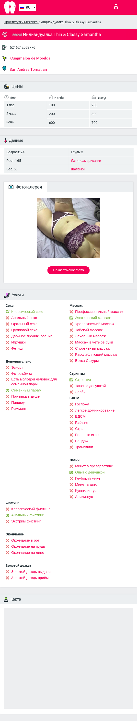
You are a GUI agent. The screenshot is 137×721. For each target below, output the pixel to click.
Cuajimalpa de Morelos (26, 58)
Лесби (80, 392)
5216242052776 (22, 47)
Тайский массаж (89, 330)
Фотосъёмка (21, 373)
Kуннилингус (85, 490)
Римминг (18, 408)
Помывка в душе (25, 396)
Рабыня (81, 422)
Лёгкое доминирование (94, 410)
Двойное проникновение (32, 336)
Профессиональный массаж (99, 311)
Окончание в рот (25, 540)
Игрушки (18, 342)
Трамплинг (84, 447)
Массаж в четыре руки (94, 342)
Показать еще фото (68, 270)
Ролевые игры (87, 435)
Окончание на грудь (28, 546)
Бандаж (81, 441)
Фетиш (17, 348)
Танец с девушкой (90, 386)
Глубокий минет (88, 478)
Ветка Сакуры (87, 360)
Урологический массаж (94, 324)
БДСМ (80, 416)
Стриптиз (83, 380)
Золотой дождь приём (29, 578)
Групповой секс (24, 330)
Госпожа (82, 404)
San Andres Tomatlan (24, 69)
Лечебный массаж (90, 336)
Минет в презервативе (94, 466)
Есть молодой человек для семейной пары (34, 381)
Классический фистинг (30, 509)
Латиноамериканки (86, 161)
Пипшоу (18, 402)
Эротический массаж (93, 318)
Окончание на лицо (27, 552)
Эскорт (17, 367)
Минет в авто (86, 484)
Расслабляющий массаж (96, 354)
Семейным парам (26, 390)
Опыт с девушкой (90, 472)
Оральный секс (24, 324)
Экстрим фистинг (26, 521)
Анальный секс (24, 318)
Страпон (82, 428)
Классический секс (27, 311)
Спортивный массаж (92, 348)
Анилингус (84, 497)
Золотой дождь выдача (31, 571)
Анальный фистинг (27, 515)
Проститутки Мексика (21, 22)
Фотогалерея (25, 186)
